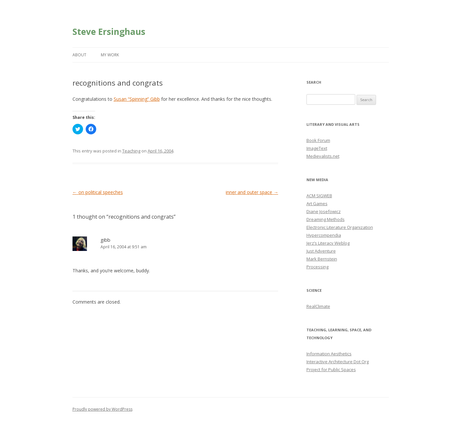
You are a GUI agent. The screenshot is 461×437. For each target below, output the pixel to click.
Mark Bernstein (321, 259)
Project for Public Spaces (331, 369)
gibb (105, 239)
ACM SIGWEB (319, 196)
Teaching (131, 151)
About (79, 55)
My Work (110, 55)
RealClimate (318, 306)
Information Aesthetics (329, 354)
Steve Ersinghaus (108, 32)
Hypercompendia (323, 235)
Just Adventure (321, 251)
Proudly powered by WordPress (102, 409)
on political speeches (97, 192)
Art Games (317, 203)
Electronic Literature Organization (339, 227)
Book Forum (318, 140)
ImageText (316, 148)
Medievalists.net (322, 156)
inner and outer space (252, 192)
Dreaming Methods (325, 219)
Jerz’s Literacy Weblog (328, 243)
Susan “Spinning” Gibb (137, 99)
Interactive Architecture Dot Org (337, 362)
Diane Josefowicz (323, 211)
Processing (317, 267)
